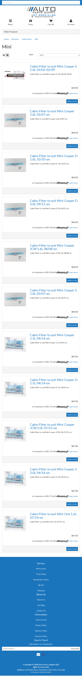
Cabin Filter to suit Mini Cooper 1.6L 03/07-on (52, 112)
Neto (49, 672)
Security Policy (41, 636)
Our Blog (41, 605)
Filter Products (11, 32)
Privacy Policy (41, 625)
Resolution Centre (41, 579)
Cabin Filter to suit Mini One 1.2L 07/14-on (53, 515)
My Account (41, 568)
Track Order (41, 574)
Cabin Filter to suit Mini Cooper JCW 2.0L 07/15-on (52, 426)
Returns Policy (41, 631)
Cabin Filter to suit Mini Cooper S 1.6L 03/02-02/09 (53, 68)
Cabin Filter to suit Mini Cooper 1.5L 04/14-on (52, 336)
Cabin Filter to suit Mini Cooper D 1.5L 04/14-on (54, 381)
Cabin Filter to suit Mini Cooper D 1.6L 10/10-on (54, 157)
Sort (31, 54)
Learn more (73, 93)
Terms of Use (41, 620)
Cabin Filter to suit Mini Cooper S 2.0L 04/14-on (53, 470)
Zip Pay (41, 585)
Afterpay (41, 590)
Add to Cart (72, 101)
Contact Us (41, 611)
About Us (41, 600)
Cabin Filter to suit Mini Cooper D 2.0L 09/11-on (54, 202)
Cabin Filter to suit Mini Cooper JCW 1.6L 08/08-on (52, 247)
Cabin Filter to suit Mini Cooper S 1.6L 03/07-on (53, 291)
